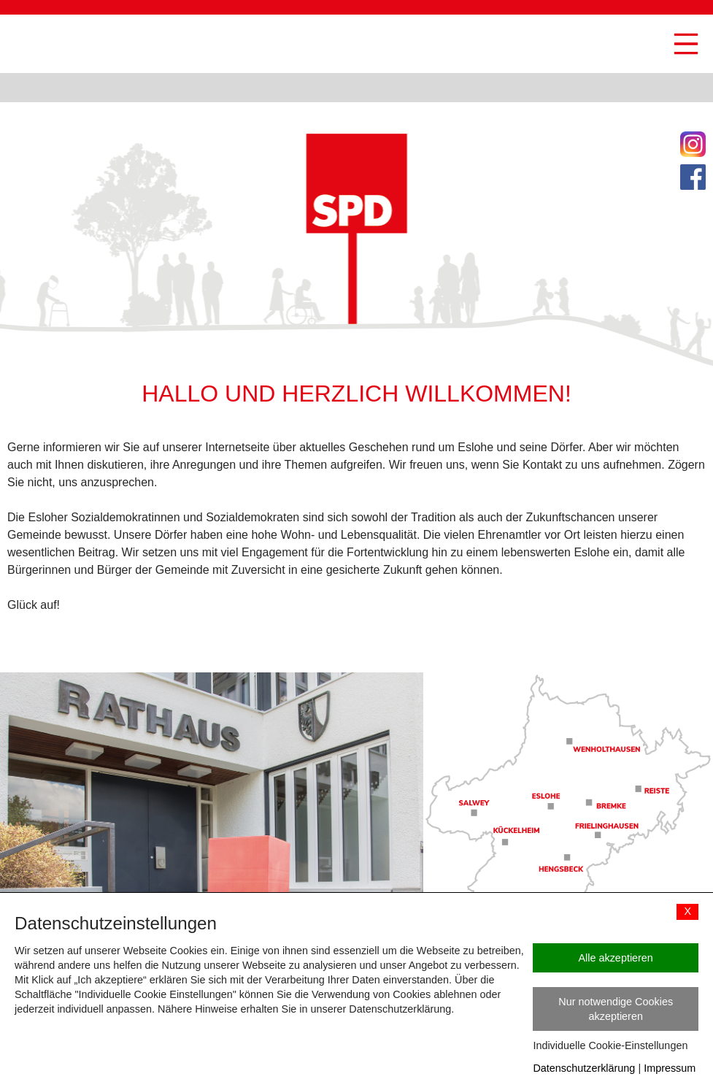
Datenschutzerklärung (584, 1068)
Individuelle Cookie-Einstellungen (610, 1045)
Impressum (669, 1068)
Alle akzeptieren (615, 958)
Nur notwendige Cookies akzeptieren (615, 1009)
